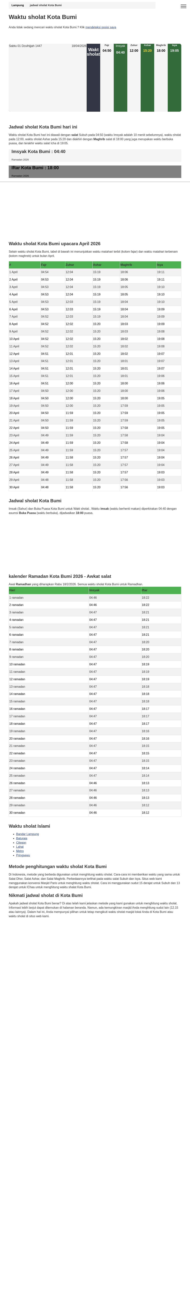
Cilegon (21, 842)
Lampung (18, 5)
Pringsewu (23, 855)
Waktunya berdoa (36, 927)
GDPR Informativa (21, 934)
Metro (20, 851)
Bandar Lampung (27, 834)
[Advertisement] (48, 80)
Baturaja (21, 838)
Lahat (20, 847)
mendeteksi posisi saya (101, 27)
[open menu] (183, 6)
